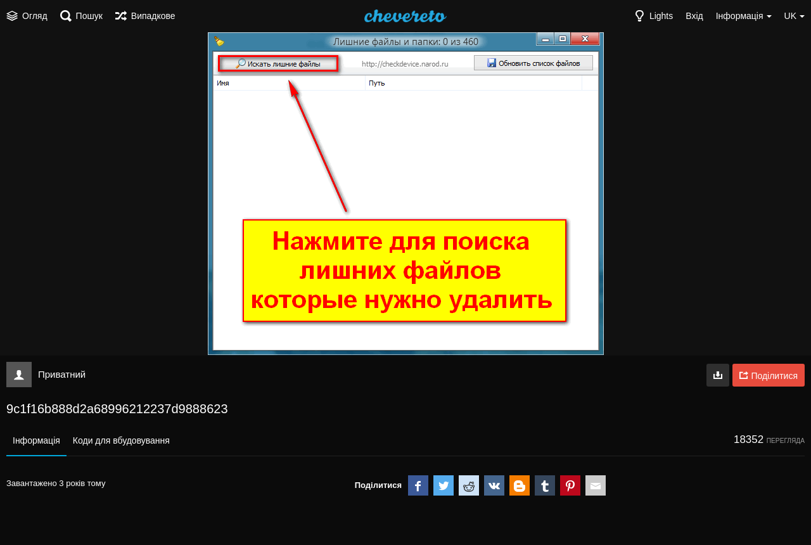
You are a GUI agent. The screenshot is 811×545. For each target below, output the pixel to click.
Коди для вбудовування (121, 440)
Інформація (36, 440)
